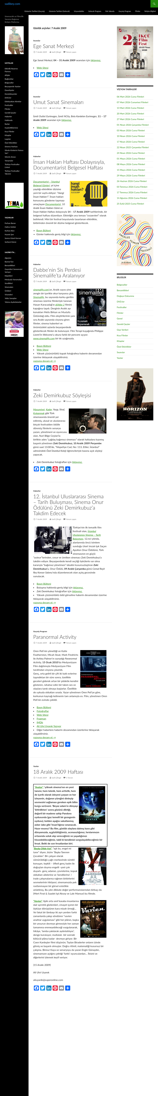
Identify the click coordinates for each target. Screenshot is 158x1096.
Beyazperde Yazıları (13, 86)
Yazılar (36, 766)
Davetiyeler (9, 90)
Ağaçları (8, 258)
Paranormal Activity (54, 637)
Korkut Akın (9, 231)
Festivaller (122, 307)
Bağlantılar (9, 79)
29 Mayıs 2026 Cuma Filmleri (131, 175)
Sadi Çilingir (56, 52)
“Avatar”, (39, 787)
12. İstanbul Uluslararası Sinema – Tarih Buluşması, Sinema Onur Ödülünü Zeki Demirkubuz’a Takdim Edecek (68, 504)
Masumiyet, (39, 409)
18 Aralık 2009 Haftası (58, 772)
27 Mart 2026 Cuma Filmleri (130, 119)
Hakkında (8, 120)
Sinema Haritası (11, 146)
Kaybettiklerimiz (11, 128)
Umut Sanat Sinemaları (58, 102)
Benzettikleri (123, 290)
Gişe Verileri (122, 329)
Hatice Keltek (10, 227)
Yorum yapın (71, 52)
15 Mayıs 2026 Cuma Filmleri (131, 170)
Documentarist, (53, 204)
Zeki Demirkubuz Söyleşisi (62, 395)
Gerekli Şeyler (123, 324)
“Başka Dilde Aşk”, (42, 848)
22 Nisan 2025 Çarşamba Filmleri (133, 147)
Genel (119, 318)
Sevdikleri (9, 283)
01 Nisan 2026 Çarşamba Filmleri (133, 124)
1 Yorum (69, 778)
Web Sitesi (42, 67)
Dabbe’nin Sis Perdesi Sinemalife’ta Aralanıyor (59, 272)
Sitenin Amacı (10, 157)
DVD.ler (120, 301)
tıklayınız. (96, 60)
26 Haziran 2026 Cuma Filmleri (132, 181)
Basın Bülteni (43, 230)
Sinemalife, (39, 297)
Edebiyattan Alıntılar (13, 101)
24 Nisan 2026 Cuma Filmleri (131, 153)
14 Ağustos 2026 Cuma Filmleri (132, 198)
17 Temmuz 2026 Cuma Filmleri (132, 192)
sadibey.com (12, 3)
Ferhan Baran (10, 223)
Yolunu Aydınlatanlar (13, 302)
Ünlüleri (8, 291)
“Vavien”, (37, 900)
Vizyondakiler (79, 11)
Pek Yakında (109, 11)
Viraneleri (9, 294)
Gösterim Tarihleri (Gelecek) (59, 11)
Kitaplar (120, 341)
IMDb (40, 722)
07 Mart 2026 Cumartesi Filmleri (132, 102)
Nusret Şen (9, 234)
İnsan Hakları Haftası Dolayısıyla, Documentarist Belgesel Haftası (69, 165)
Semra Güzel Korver (13, 238)
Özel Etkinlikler (124, 346)
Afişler (7, 75)
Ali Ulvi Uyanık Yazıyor (49, 726)
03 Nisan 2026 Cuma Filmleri (131, 130)
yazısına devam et (44, 360)
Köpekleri (9, 276)
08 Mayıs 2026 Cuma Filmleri (131, 164)
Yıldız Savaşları (11, 298)
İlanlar (7, 124)
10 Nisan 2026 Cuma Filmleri (131, 136)
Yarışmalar (9, 160)
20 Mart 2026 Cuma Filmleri (130, 113)
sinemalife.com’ (41, 289)
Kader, (49, 409)
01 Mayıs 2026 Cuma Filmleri (131, 158)
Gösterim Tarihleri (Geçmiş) (34, 11)
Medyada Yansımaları (13, 279)
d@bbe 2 (59, 304)
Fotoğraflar (43, 711)
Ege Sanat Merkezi (53, 46)
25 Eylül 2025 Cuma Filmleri (130, 203)
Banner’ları (9, 262)
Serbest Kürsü (10, 242)
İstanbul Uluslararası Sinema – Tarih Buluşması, (87, 535)
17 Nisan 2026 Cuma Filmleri (131, 141)
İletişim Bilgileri (150, 11)
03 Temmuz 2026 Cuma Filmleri (132, 186)
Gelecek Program (94, 11)
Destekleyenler (11, 94)
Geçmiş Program (124, 11)
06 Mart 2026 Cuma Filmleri (130, 96)
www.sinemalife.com (44, 338)
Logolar (8, 139)
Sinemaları (9, 287)
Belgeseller (122, 284)
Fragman (41, 718)
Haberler (37, 156)
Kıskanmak (39, 413)
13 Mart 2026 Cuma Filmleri (130, 108)
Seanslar (36, 40)
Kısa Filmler (122, 335)
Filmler (137, 11)
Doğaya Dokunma (125, 296)
